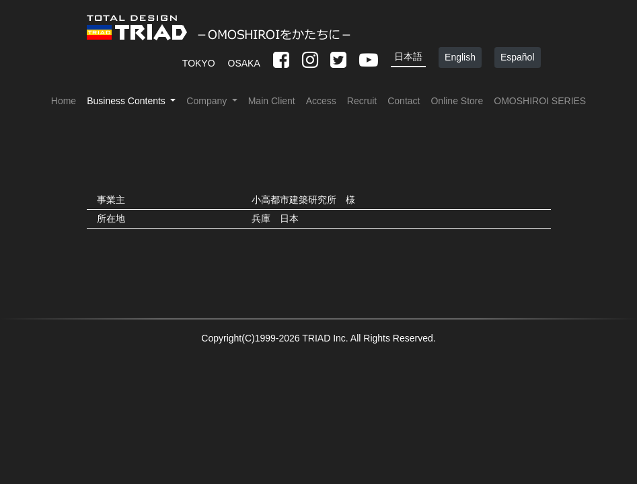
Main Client (271, 100)
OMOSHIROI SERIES (540, 100)
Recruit (362, 100)
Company (207, 100)
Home (63, 100)
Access (321, 100)
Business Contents (127, 100)
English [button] (460, 57)
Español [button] (517, 57)
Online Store (456, 100)
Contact (403, 100)
